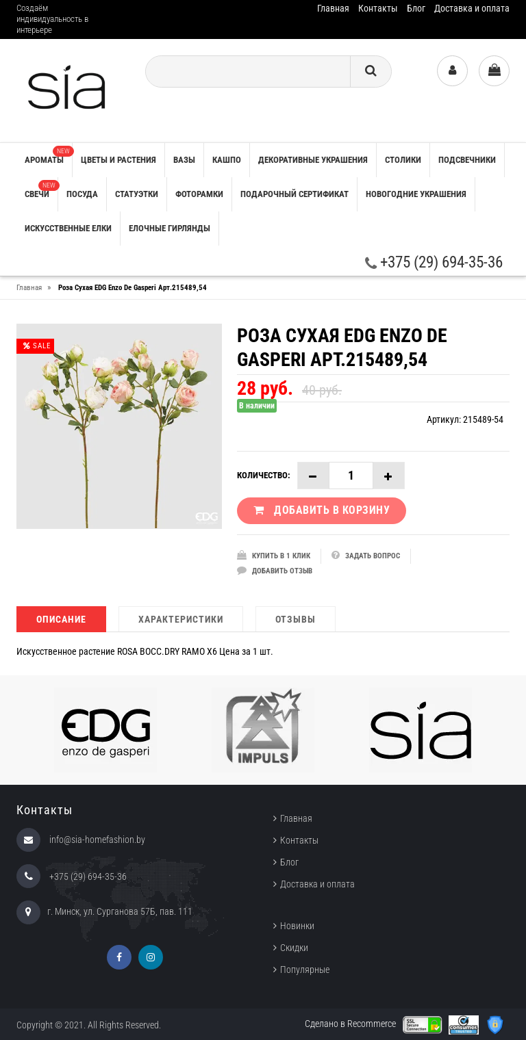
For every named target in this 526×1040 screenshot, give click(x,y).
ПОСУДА (82, 194)
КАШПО (226, 160)
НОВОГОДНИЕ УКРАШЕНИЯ (416, 194)
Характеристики (180, 619)
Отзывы (295, 619)
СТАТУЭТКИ (136, 194)
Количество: (263, 475)
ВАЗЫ (184, 160)
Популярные (304, 969)
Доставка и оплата (472, 8)
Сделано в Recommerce (350, 1023)
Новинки (297, 925)
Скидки (294, 947)
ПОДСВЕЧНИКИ (467, 160)
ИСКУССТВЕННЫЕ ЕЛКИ (68, 228)
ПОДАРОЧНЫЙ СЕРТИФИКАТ (294, 194)
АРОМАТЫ (48, 155)
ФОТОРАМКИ (199, 194)
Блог (416, 8)
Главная (333, 8)
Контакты (378, 8)
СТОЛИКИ (403, 160)
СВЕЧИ (41, 189)
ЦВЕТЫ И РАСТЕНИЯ (118, 160)
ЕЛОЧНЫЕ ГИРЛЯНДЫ (169, 228)
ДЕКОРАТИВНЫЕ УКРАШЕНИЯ (313, 160)
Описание (61, 619)
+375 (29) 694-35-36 (434, 262)
